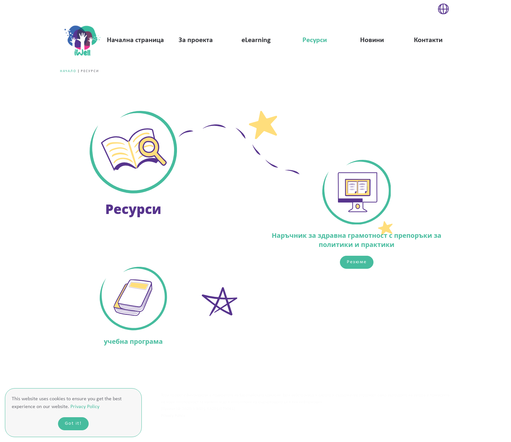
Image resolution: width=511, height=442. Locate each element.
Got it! (73, 423)
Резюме (357, 262)
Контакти (428, 40)
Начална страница (135, 40)
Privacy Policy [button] (84, 406)
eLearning (255, 40)
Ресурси (314, 40)
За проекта (196, 40)
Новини (372, 40)
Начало (68, 71)
